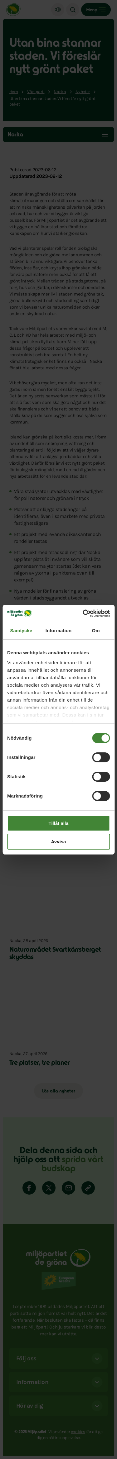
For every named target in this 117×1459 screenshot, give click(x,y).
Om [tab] (96, 630)
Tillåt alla (59, 823)
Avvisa (58, 841)
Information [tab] (59, 630)
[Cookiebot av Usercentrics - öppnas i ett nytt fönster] (83, 613)
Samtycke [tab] (21, 630)
